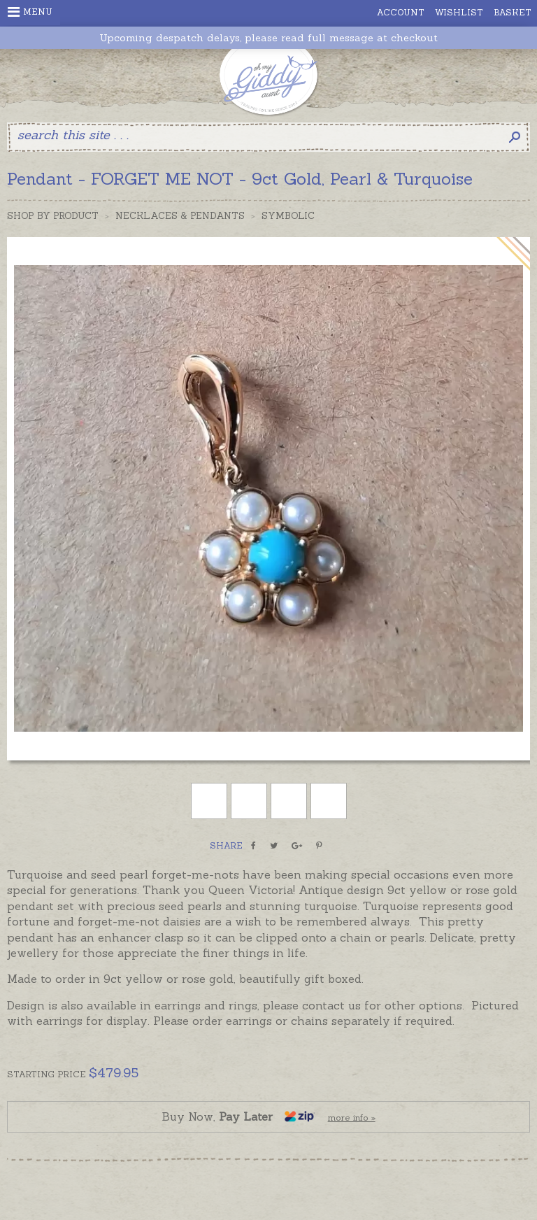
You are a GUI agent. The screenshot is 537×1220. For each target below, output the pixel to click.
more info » (351, 1117)
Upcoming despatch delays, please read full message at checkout (268, 38)
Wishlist (459, 12)
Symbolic (288, 216)
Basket (512, 12)
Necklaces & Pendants (180, 216)
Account (400, 12)
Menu (30, 12)
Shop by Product (53, 216)
